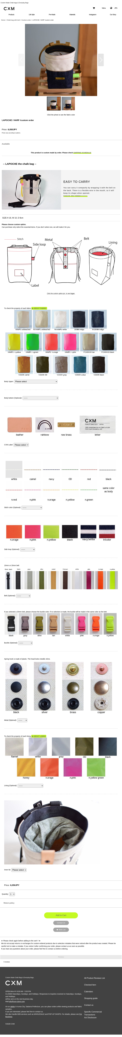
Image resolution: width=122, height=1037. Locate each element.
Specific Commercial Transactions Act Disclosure (93, 1015)
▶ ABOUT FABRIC (39, 308)
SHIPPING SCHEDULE (82, 153)
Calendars (88, 992)
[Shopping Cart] (93, 8)
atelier (12, 1007)
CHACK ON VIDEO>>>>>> (75, 196)
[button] (102, 8)
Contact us (88, 1005)
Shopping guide (90, 998)
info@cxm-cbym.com (17, 1001)
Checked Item (90, 985)
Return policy (8, 903)
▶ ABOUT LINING (39, 736)
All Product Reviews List (94, 978)
